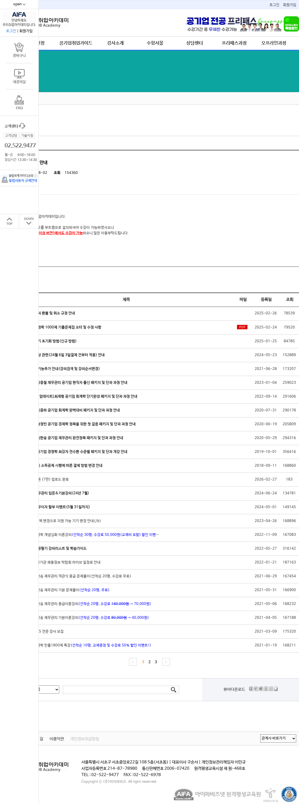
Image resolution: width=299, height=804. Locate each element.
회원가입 (289, 5)
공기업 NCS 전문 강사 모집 (44, 632)
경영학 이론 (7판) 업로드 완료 (46, 479)
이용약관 (57, 739)
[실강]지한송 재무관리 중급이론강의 (87, 604)
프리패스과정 (234, 43)
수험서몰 (155, 43)
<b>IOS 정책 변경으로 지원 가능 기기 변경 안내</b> (62, 521)
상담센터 (194, 43)
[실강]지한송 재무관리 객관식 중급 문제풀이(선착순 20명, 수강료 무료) (77, 576)
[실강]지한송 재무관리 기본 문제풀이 (67, 590)
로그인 (274, 5)
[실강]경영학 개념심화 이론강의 (93, 535)
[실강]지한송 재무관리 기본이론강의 (86, 618)
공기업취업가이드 (75, 43)
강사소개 (115, 43)
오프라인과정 (273, 43)
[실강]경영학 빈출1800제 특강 (87, 645)
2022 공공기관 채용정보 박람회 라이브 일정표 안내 (62, 562)
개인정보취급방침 (84, 739)
